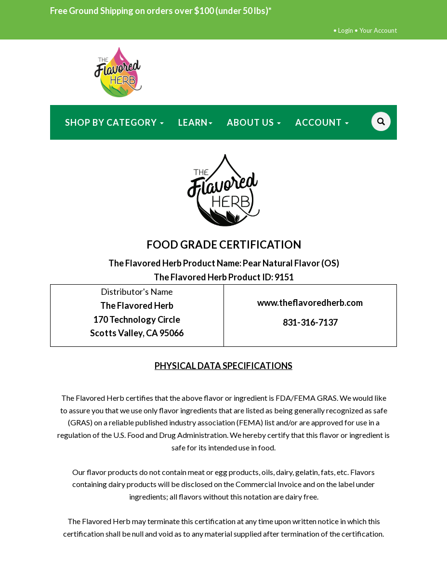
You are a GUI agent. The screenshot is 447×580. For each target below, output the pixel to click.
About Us (254, 122)
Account (322, 122)
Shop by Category (114, 122)
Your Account (378, 30)
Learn (195, 122)
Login (345, 30)
